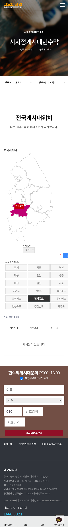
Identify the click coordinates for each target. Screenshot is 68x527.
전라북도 (38, 298)
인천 (39, 275)
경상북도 (16, 306)
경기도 (16, 291)
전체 (16, 267)
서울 (39, 267)
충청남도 (16, 298)
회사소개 (8, 444)
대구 (16, 275)
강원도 (38, 291)
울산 (39, 283)
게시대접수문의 (34, 433)
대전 (16, 283)
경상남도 (38, 306)
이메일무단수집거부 (52, 444)
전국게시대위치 (13, 82)
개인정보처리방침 (27, 444)
